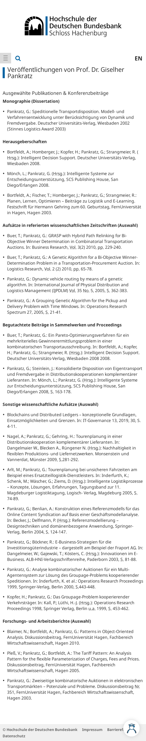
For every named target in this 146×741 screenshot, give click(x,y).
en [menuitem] (138, 58)
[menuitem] (5, 58)
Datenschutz (14, 735)
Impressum (92, 729)
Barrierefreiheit (121, 729)
